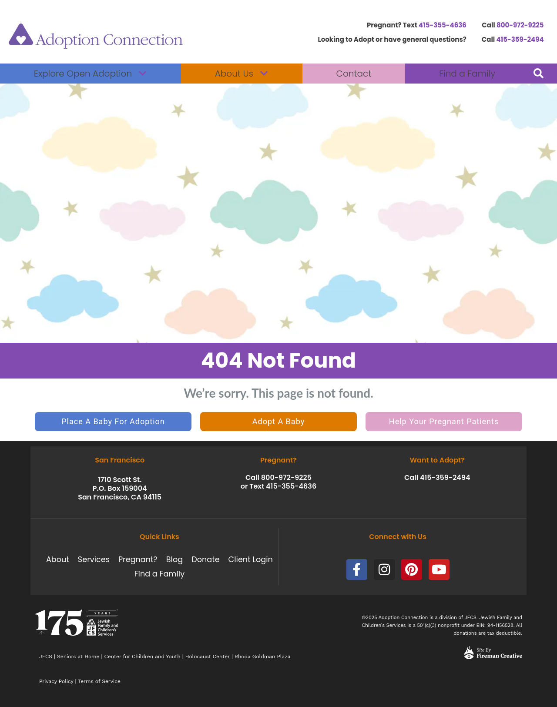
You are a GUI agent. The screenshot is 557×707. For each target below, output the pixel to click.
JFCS (45, 656)
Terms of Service (99, 681)
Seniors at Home (78, 656)
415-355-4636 (442, 25)
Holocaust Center (207, 656)
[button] (538, 73)
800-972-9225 (520, 25)
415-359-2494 (520, 39)
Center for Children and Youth (142, 656)
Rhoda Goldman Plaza (263, 656)
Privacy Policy (56, 681)
